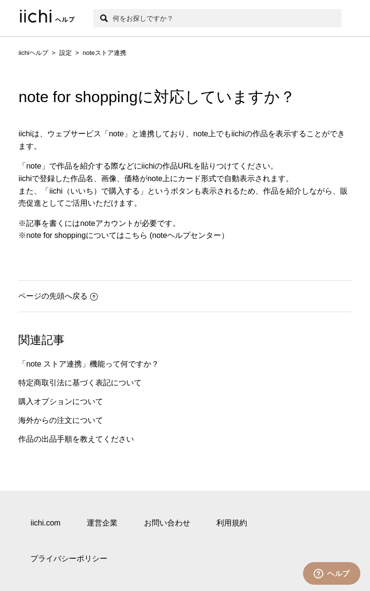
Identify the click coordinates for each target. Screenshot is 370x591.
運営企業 (102, 523)
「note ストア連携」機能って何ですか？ (88, 364)
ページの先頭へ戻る (58, 296)
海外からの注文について (60, 420)
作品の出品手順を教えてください (76, 439)
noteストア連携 (104, 52)
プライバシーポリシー (68, 558)
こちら (135, 235)
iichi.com (45, 523)
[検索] (217, 18)
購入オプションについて (60, 401)
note (116, 134)
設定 (65, 52)
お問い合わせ (167, 523)
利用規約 (231, 523)
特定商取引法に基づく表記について (80, 383)
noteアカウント (106, 223)
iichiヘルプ (33, 52)
